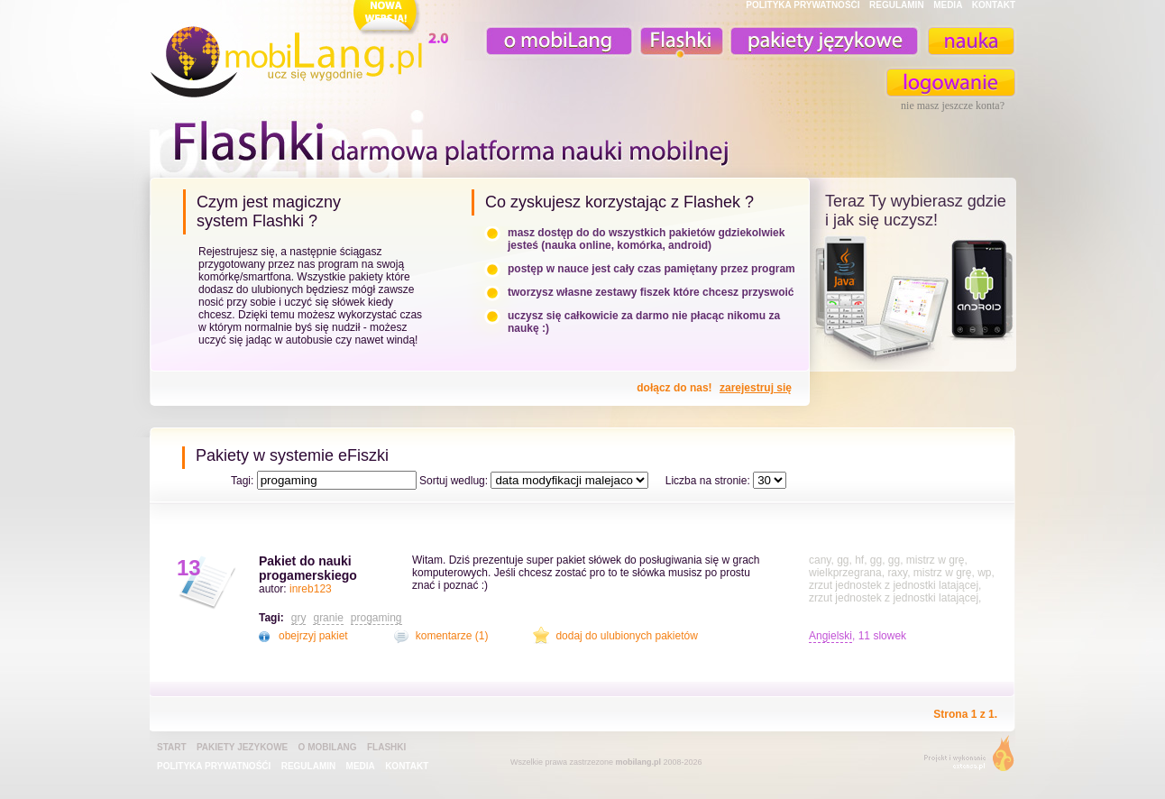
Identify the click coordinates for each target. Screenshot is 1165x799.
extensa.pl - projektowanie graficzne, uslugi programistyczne (963, 757)
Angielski (830, 635)
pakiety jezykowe (242, 747)
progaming (376, 617)
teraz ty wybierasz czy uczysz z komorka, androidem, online (913, 299)
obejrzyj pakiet (313, 635)
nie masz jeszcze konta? (952, 105)
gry (299, 617)
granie (328, 617)
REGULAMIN (896, 5)
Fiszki (679, 41)
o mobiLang (549, 41)
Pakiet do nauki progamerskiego (308, 568)
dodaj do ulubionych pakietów (626, 635)
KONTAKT (993, 5)
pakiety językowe (822, 41)
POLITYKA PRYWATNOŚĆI (802, 5)
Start (172, 747)
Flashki (386, 747)
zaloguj (951, 82)
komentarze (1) (452, 635)
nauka (970, 41)
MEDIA (947, 5)
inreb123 (310, 589)
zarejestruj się (756, 387)
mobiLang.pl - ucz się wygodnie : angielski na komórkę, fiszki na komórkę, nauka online (303, 51)
